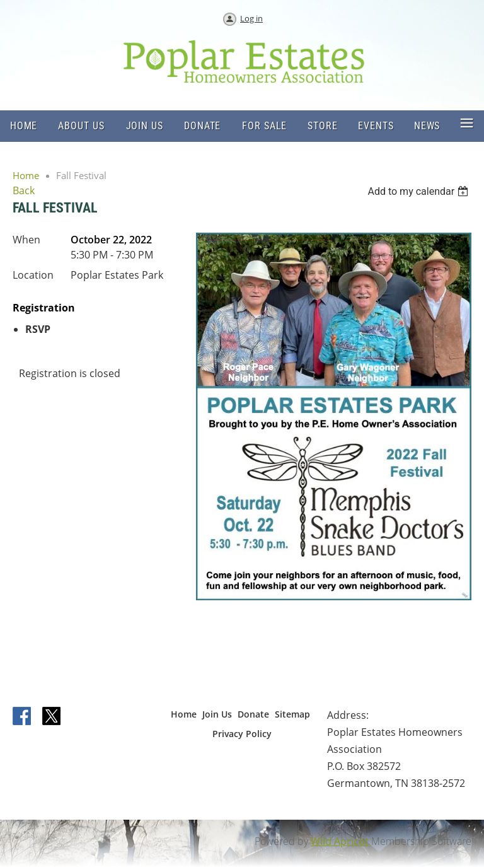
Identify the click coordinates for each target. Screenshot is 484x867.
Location (33, 275)
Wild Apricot (340, 841)
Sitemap (292, 714)
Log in (251, 18)
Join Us (217, 714)
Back (24, 190)
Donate (253, 714)
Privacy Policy (242, 734)
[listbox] (419, 191)
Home (26, 175)
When (26, 240)
